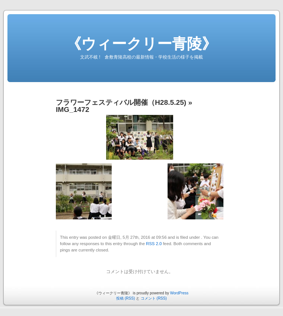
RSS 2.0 (154, 243)
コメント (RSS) (154, 298)
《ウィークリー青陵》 (141, 43)
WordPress (179, 293)
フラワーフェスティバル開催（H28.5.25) (121, 102)
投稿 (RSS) (125, 298)
